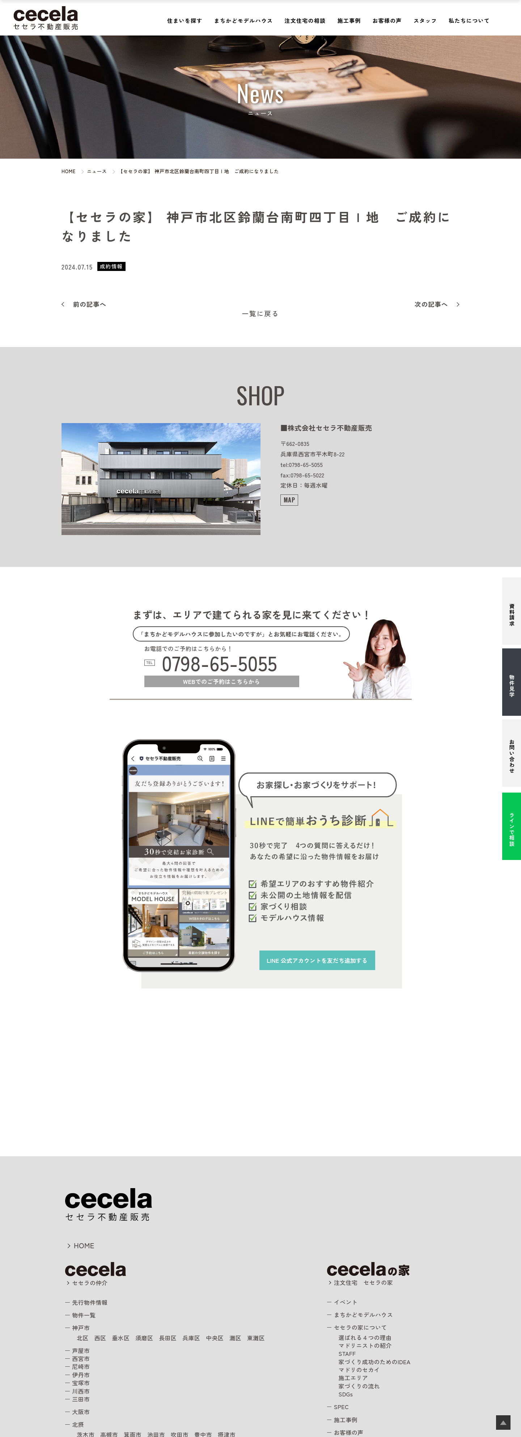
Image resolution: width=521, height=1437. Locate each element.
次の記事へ (431, 304)
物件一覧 (84, 1315)
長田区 (168, 1337)
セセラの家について (360, 1327)
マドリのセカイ (359, 1369)
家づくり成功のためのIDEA (375, 1361)
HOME (84, 1245)
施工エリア (353, 1377)
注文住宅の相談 (305, 20)
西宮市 (81, 1358)
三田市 (81, 1399)
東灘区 (256, 1337)
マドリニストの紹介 (365, 1345)
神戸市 (81, 1327)
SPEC (341, 1406)
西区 (100, 1337)
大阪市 (81, 1411)
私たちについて (469, 20)
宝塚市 (81, 1382)
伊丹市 (81, 1374)
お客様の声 (387, 20)
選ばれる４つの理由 (365, 1337)
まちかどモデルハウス (243, 20)
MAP (289, 500)
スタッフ (425, 20)
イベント (345, 1302)
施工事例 (349, 20)
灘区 (235, 1337)
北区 (83, 1337)
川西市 (81, 1391)
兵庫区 (191, 1337)
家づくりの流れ (359, 1386)
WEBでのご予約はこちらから (221, 681)
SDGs (346, 1394)
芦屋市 (81, 1350)
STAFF (347, 1353)
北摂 (78, 1424)
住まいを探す (185, 20)
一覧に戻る (260, 313)
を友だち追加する (317, 960)
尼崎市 (81, 1366)
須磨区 (144, 1337)
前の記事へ (89, 304)
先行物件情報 (89, 1302)
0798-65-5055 (219, 662)
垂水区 (121, 1337)
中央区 (215, 1337)
